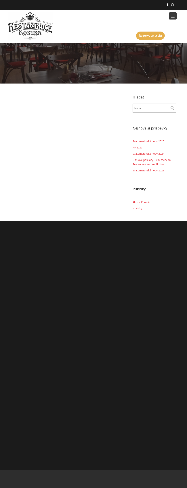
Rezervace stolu (150, 36)
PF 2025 (137, 147)
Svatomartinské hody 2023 (148, 170)
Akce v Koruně (141, 202)
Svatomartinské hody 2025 (148, 141)
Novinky (137, 208)
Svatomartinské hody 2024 (148, 153)
